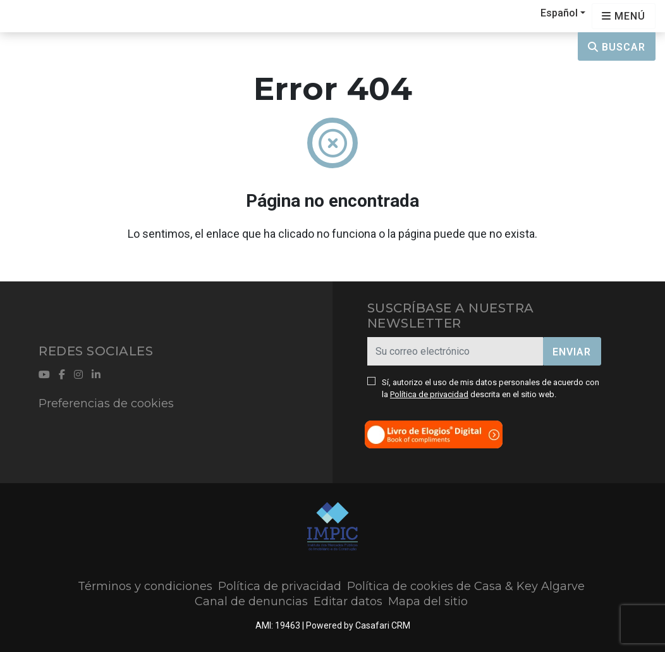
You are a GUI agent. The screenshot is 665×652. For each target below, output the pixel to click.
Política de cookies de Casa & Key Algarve (466, 586)
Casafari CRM (382, 625)
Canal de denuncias (251, 601)
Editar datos (348, 601)
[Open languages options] (624, 16)
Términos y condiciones (145, 586)
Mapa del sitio (428, 601)
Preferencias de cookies (106, 403)
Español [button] (559, 13)
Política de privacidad (429, 394)
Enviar (571, 352)
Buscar (616, 47)
